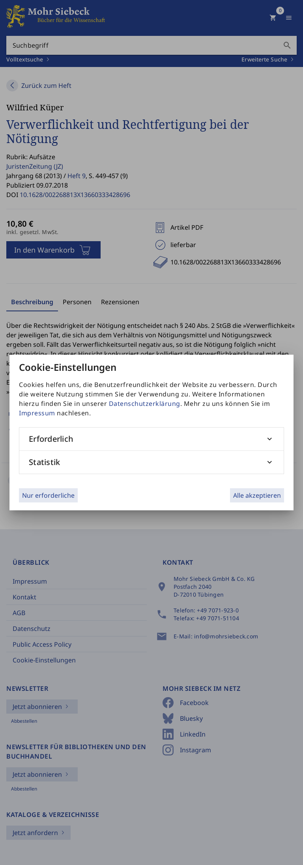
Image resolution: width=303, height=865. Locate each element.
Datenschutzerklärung (144, 403)
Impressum (37, 413)
